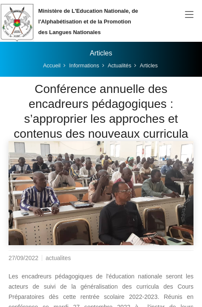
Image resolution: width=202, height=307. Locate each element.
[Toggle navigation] (189, 15)
